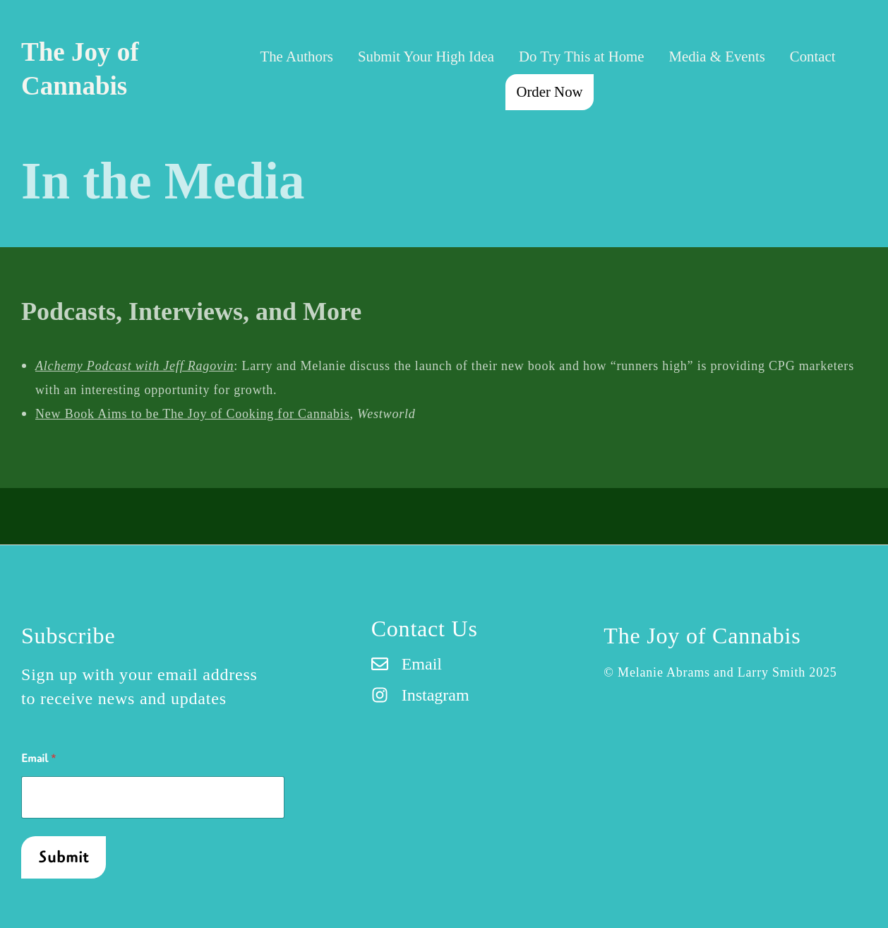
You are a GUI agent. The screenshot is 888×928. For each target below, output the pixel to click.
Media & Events (716, 56)
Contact (813, 56)
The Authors (296, 56)
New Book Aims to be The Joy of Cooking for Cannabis (192, 414)
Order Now (549, 91)
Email (38, 759)
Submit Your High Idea (426, 56)
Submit (64, 857)
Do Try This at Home (581, 56)
